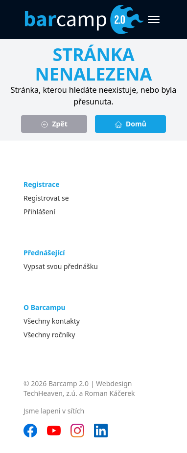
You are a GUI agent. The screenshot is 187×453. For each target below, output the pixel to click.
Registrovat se (46, 198)
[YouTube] (54, 430)
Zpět (54, 123)
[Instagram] (77, 430)
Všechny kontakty (51, 321)
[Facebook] (30, 430)
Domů (130, 123)
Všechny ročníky (49, 334)
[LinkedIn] (101, 430)
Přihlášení (39, 211)
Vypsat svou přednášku (60, 266)
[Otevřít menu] (154, 19)
